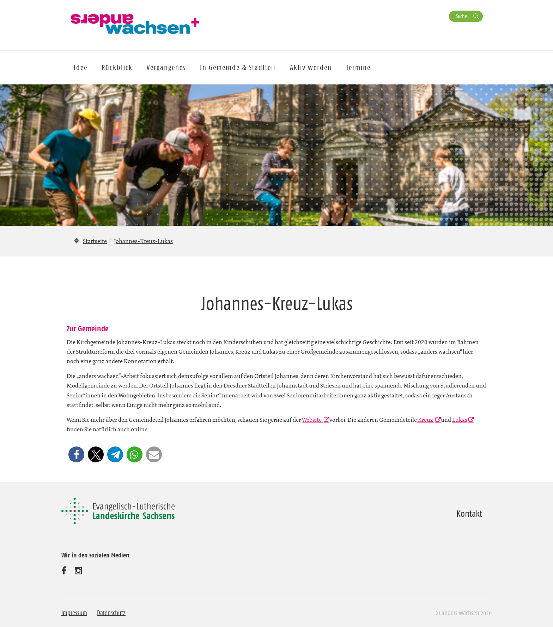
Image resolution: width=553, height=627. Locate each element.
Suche (461, 16)
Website (312, 420)
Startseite (95, 241)
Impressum (74, 613)
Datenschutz (111, 613)
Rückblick (117, 67)
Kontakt (469, 513)
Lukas (459, 420)
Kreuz (425, 420)
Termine (358, 67)
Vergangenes (166, 67)
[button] (76, 454)
